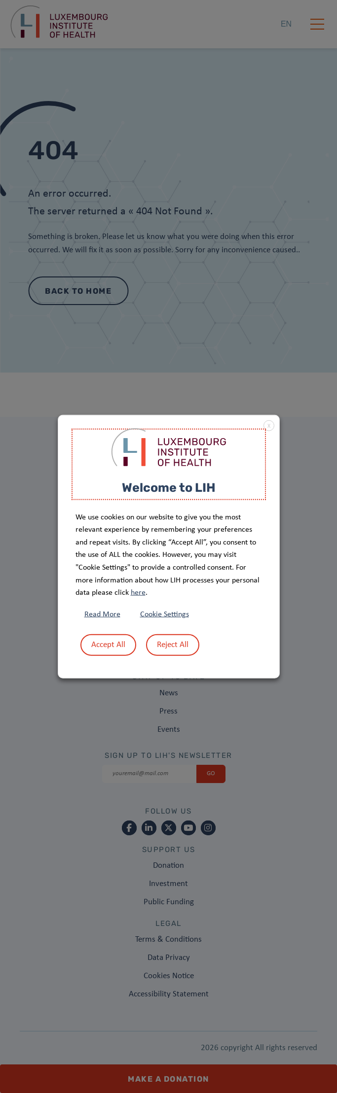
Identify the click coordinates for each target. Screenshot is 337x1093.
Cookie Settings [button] (164, 614)
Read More (102, 614)
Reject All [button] (172, 644)
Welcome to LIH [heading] (169, 487)
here (138, 593)
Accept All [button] (108, 644)
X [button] (268, 426)
